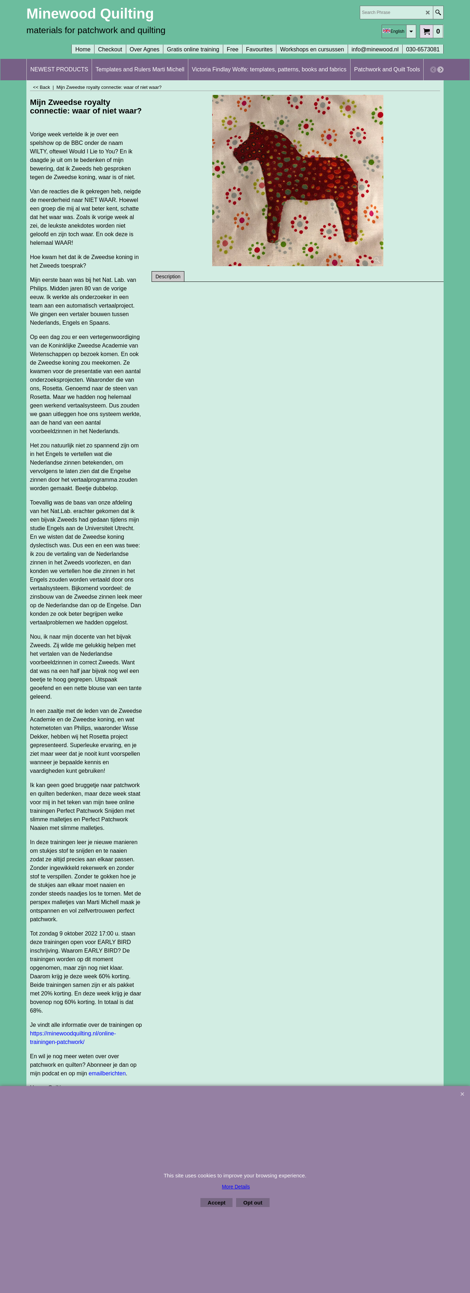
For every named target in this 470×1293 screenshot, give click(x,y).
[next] (440, 69)
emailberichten (107, 1073)
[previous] (433, 69)
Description (167, 276)
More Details (236, 1187)
